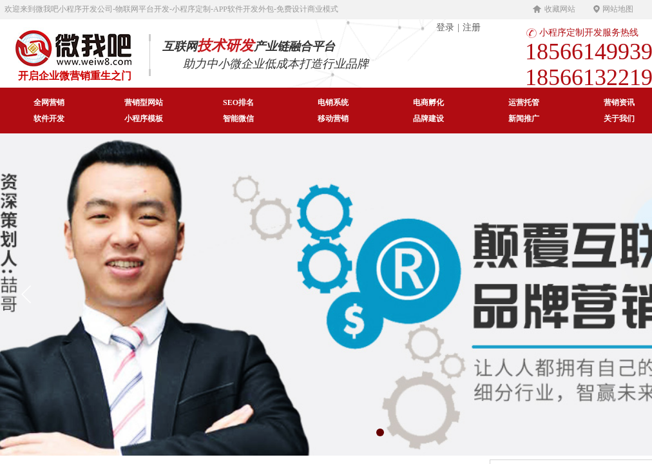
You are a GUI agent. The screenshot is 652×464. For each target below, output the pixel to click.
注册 (472, 27)
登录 (445, 27)
